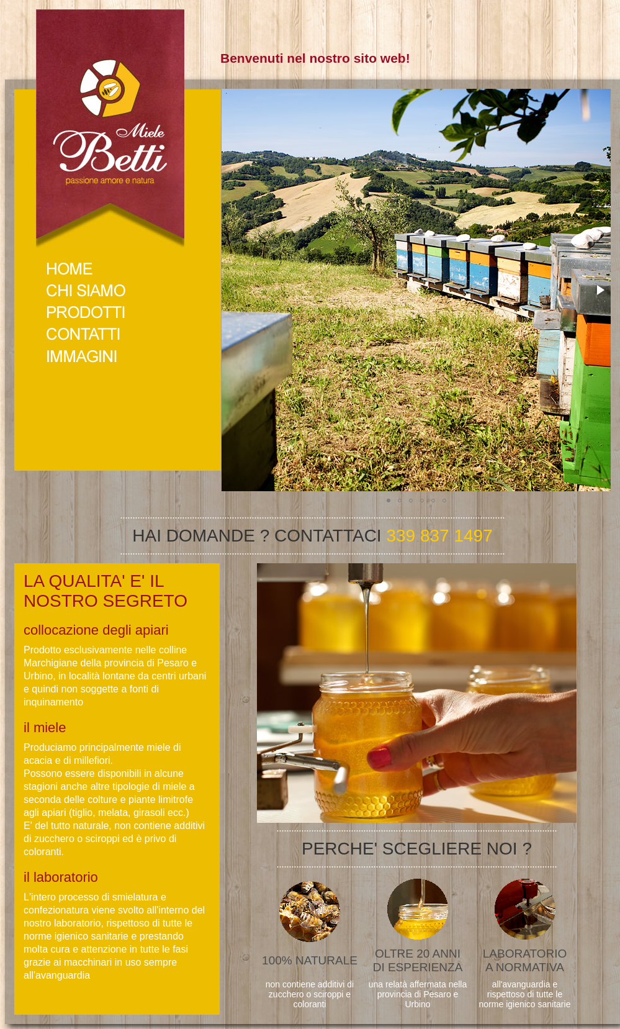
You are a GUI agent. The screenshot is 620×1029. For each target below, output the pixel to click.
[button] (599, 290)
